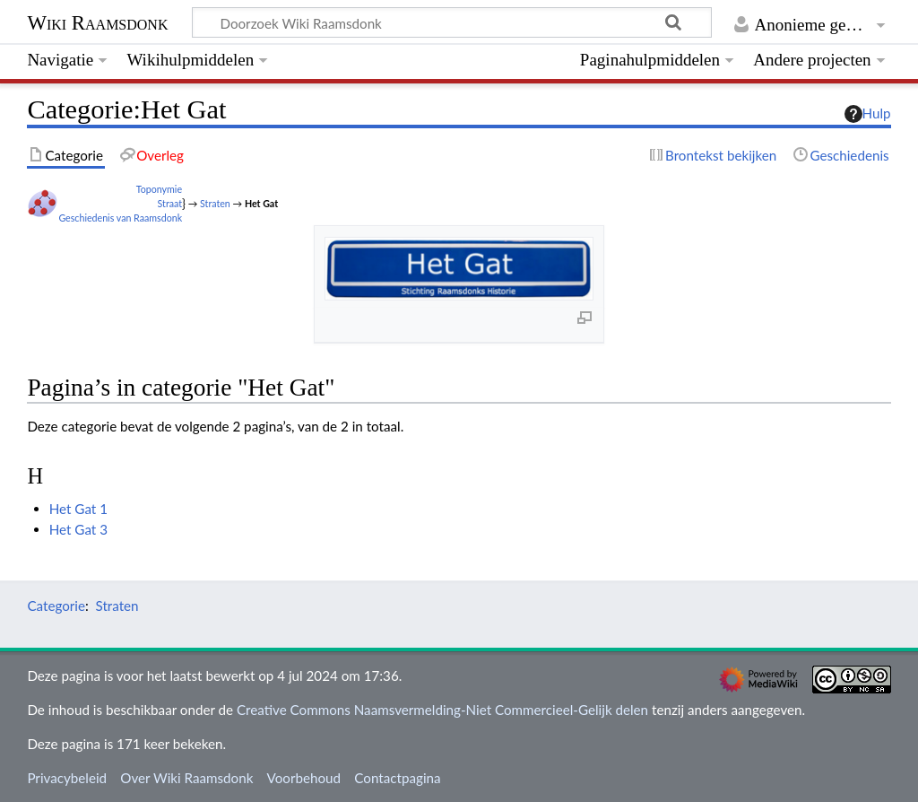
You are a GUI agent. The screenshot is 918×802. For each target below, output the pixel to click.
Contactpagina (397, 778)
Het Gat (261, 203)
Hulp (867, 114)
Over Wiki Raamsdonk (186, 778)
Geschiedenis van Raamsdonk (120, 217)
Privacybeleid (67, 778)
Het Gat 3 (78, 529)
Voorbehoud (304, 778)
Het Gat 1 (78, 509)
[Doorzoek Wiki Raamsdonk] (452, 22)
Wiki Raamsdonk (97, 23)
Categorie (56, 605)
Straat (170, 203)
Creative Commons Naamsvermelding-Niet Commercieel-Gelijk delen (442, 710)
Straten (215, 203)
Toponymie (159, 189)
